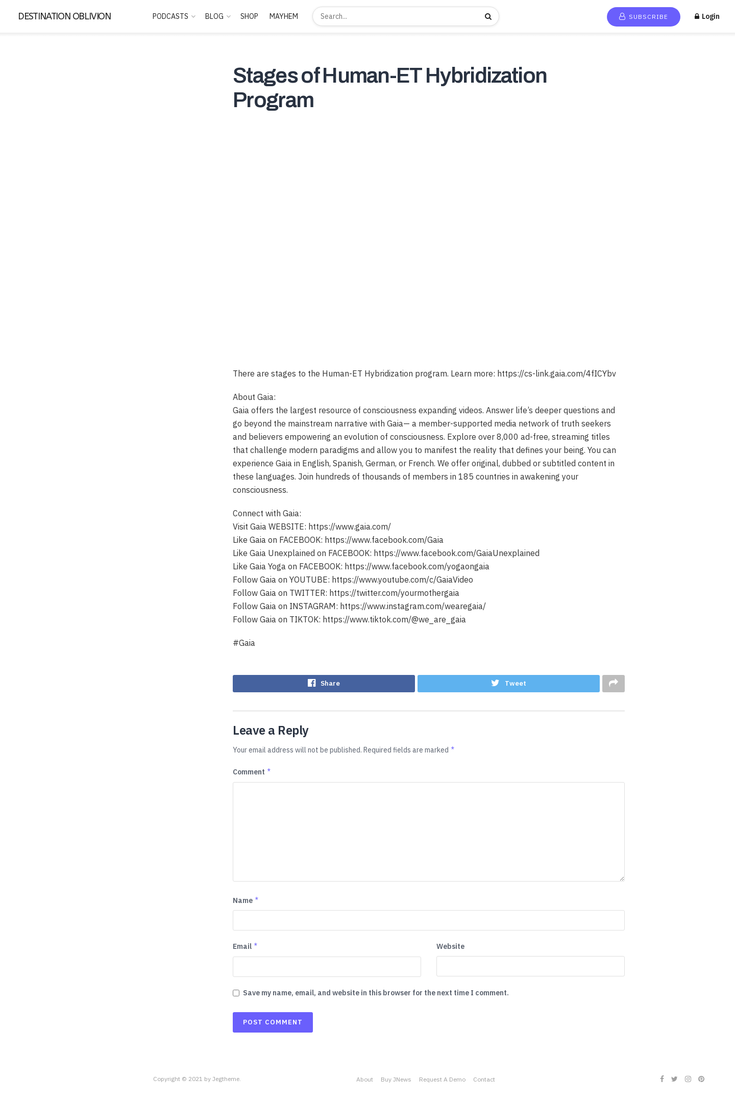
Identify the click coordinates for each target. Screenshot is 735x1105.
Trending (30, 92)
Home (25, 62)
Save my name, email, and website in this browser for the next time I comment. (376, 994)
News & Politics (35, 308)
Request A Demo (442, 1081)
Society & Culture (38, 396)
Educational (29, 219)
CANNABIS (27, 189)
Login (707, 16)
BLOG (214, 16)
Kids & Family (31, 263)
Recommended (39, 107)
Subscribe (643, 16)
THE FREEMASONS (39, 456)
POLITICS (26, 337)
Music (19, 293)
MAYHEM (284, 16)
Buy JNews (396, 1081)
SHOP (249, 16)
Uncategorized (34, 500)
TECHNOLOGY (33, 441)
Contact (484, 1081)
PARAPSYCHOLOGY (41, 323)
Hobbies (23, 249)
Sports (21, 411)
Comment (252, 774)
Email (245, 949)
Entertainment (33, 234)
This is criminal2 (35, 485)
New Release (37, 77)
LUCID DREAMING (39, 278)
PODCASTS (170, 16)
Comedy (23, 204)
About (364, 1081)
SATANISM (27, 367)
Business (24, 175)
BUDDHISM (28, 160)
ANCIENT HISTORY (40, 145)
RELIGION (26, 352)
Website (450, 948)
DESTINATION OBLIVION (64, 16)
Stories (21, 426)
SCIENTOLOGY (34, 382)
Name (246, 902)
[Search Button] (489, 16)
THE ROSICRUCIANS (43, 470)
